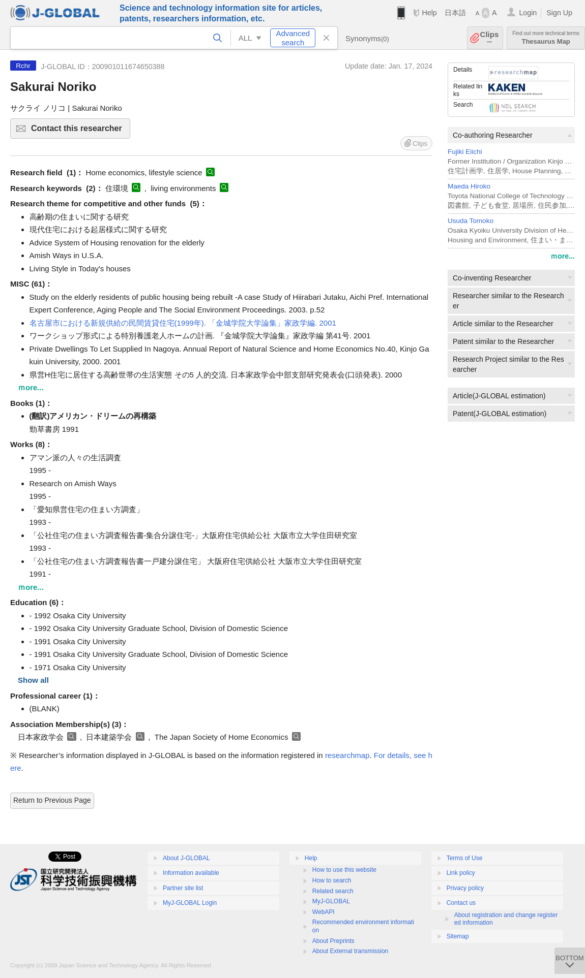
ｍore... (562, 256)
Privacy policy (465, 888)
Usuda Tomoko (470, 221)
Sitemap (458, 936)
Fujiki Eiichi (465, 151)
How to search (332, 880)
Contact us (461, 902)
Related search (333, 891)
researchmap (347, 755)
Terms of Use (465, 858)
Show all (33, 680)
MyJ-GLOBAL (331, 901)
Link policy (461, 872)
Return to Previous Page (52, 800)
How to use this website (344, 869)
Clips (489, 38)
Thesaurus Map (545, 37)
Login (528, 13)
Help (429, 13)
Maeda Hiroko (469, 186)
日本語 (455, 13)
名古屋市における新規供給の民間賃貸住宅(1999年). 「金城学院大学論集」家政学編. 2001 (183, 323)
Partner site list (183, 888)
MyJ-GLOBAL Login (190, 902)
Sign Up (559, 13)
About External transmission (350, 951)
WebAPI (323, 912)
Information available (191, 872)
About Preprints (333, 940)
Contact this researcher (79, 131)
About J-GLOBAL (186, 858)
